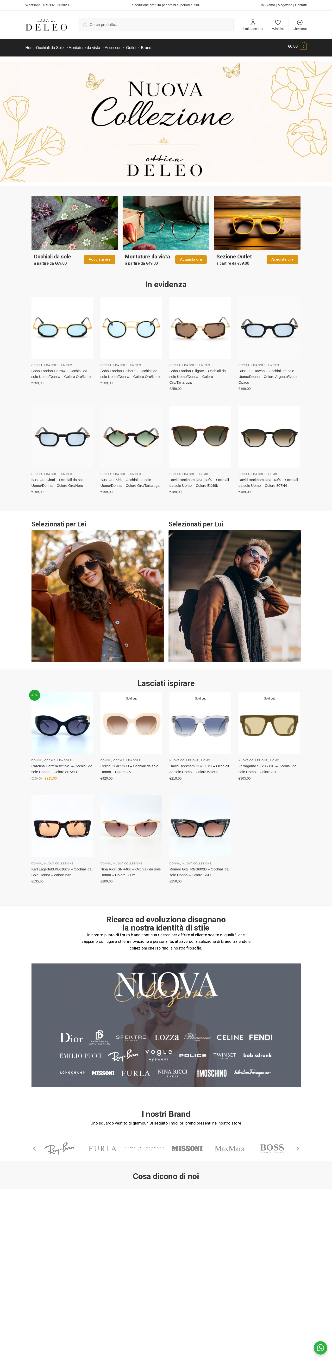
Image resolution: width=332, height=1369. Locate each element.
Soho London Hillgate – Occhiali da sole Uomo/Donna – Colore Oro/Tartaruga (197, 374)
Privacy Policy (37, 1272)
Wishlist (278, 25)
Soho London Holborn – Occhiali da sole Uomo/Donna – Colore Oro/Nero (130, 371)
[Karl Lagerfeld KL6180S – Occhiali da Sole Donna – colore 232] (62, 823)
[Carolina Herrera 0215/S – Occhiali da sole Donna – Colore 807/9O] (62, 720)
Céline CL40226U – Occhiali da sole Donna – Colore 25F (129, 766)
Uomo (203, 471)
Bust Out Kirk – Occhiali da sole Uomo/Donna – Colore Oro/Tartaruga (130, 480)
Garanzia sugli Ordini (116, 1278)
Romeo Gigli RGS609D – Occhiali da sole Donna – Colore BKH (199, 869)
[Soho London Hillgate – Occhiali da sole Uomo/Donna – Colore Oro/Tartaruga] (200, 325)
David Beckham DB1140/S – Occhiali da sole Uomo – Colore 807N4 (268, 480)
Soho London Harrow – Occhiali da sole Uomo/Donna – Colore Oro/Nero (61, 371)
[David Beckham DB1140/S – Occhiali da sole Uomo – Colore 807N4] (269, 434)
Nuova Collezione (184, 757)
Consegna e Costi (113, 1259)
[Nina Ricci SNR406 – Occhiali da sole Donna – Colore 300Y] (131, 823)
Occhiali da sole (52, 254)
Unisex (66, 362)
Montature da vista (147, 254)
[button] (34, 1146)
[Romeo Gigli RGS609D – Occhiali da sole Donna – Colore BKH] (200, 823)
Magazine (285, 5)
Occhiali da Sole (45, 362)
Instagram (179, 1253)
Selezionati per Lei (58, 521)
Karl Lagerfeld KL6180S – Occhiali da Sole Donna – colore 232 (61, 869)
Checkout (300, 25)
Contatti (301, 5)
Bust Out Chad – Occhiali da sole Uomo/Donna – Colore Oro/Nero (58, 480)
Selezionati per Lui (196, 521)
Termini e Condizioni (115, 1247)
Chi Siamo (267, 5)
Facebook (179, 1247)
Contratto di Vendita (115, 1253)
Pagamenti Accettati (115, 1266)
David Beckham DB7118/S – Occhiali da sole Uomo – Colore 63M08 (199, 766)
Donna (36, 757)
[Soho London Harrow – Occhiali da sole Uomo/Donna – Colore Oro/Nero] (62, 325)
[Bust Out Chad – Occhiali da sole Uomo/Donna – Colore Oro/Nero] (62, 434)
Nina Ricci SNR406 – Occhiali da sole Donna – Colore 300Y (130, 869)
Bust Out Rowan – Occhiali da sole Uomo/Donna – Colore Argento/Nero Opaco (267, 374)
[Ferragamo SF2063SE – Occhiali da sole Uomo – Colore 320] (269, 720)
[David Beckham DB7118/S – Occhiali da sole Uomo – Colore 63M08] (200, 720)
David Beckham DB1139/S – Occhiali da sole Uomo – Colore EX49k (199, 480)
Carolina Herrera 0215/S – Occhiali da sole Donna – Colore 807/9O (61, 766)
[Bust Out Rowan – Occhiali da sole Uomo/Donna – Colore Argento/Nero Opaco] (269, 325)
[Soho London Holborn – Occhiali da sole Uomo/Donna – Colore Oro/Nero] (131, 325)
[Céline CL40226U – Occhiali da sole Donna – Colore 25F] (131, 720)
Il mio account (253, 25)
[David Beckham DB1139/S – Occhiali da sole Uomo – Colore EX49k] (200, 434)
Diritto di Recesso (113, 1272)
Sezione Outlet (234, 254)
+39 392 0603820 (55, 5)
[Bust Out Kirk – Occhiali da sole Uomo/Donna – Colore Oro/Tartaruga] (131, 434)
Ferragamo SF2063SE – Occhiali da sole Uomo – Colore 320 (267, 766)
